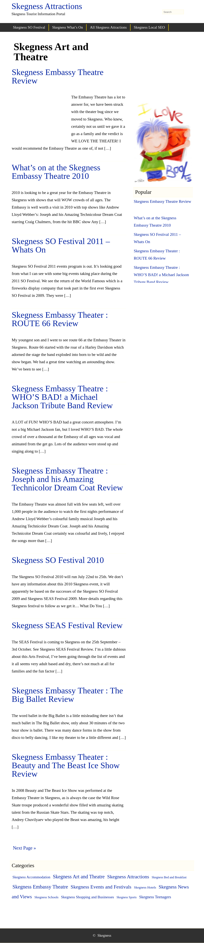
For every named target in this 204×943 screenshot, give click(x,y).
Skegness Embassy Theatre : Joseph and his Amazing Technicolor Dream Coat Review (67, 479)
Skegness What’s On (67, 27)
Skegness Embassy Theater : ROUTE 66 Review (60, 319)
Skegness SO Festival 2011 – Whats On (61, 245)
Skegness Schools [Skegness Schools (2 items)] (46, 897)
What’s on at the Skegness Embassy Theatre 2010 (56, 172)
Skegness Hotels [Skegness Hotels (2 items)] (145, 887)
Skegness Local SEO (149, 27)
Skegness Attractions (47, 6)
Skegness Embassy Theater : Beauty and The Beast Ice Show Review (66, 765)
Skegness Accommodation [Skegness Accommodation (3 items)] (31, 877)
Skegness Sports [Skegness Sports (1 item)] (126, 897)
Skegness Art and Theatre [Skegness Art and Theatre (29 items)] (79, 876)
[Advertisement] (40, 114)
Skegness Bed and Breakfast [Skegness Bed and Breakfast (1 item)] (169, 877)
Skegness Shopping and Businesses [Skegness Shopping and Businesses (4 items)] (87, 897)
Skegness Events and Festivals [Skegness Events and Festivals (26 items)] (101, 887)
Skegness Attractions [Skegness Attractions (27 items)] (128, 876)
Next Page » (24, 848)
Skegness (104, 935)
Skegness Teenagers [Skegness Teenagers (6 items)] (155, 897)
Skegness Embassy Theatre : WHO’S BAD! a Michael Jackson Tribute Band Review (62, 397)
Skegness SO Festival (29, 27)
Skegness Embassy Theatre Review (57, 76)
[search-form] (173, 12)
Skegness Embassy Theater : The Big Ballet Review (67, 695)
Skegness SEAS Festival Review (67, 625)
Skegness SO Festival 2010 (58, 560)
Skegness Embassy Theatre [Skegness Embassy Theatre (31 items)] (40, 887)
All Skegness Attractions (108, 27)
